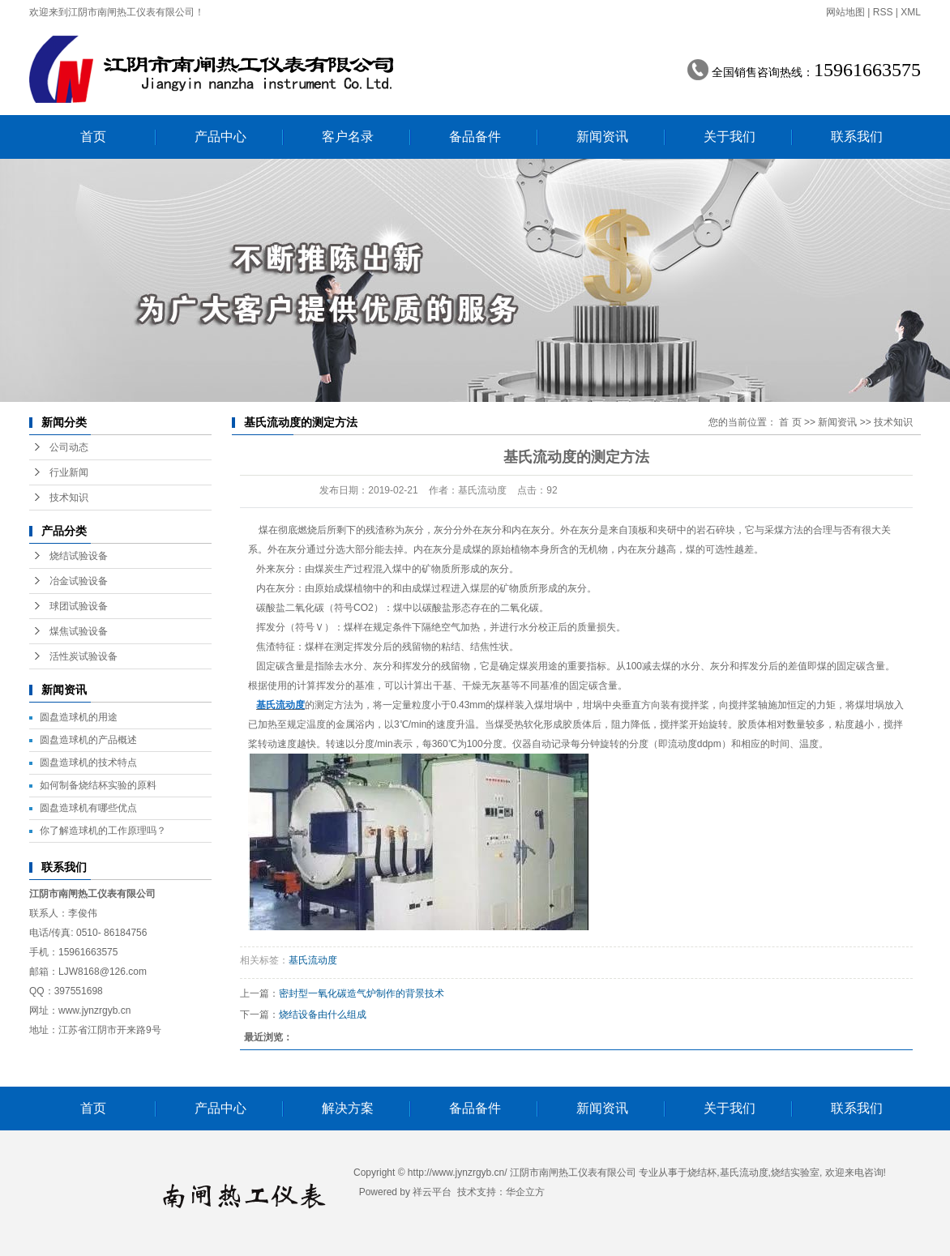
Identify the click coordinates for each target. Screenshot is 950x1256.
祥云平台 (432, 1192)
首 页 (790, 422)
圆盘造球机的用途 (79, 717)
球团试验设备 (78, 606)
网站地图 (845, 12)
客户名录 (348, 136)
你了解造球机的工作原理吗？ (103, 830)
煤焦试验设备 (78, 631)
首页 (93, 136)
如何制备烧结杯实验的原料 (98, 785)
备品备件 (475, 136)
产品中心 (220, 136)
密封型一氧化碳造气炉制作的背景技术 (361, 993)
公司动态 (68, 447)
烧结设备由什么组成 (322, 1014)
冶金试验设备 (78, 581)
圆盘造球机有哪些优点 (88, 808)
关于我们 (729, 136)
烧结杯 (702, 1172)
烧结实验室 (795, 1172)
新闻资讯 (602, 136)
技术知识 (68, 497)
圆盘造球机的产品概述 (88, 739)
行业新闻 (68, 472)
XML (911, 12)
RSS (883, 12)
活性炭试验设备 (83, 656)
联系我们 (857, 136)
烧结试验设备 (78, 556)
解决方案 (348, 1108)
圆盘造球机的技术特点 (88, 762)
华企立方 (525, 1192)
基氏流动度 (313, 960)
